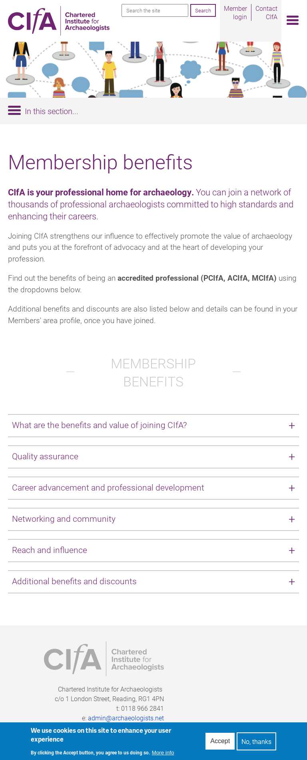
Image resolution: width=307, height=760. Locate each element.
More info (163, 755)
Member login (235, 12)
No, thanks (256, 744)
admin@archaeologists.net (126, 718)
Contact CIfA (266, 12)
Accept (220, 743)
